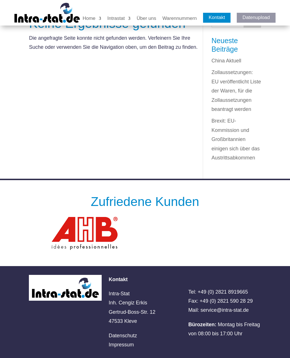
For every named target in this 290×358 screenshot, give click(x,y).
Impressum (121, 345)
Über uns (146, 18)
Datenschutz (123, 335)
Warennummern (179, 18)
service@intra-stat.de (225, 310)
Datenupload (256, 17)
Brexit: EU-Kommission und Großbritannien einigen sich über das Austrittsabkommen (236, 139)
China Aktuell (226, 61)
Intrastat (116, 18)
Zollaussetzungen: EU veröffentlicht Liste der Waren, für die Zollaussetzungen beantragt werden (236, 91)
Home (89, 18)
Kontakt (217, 17)
